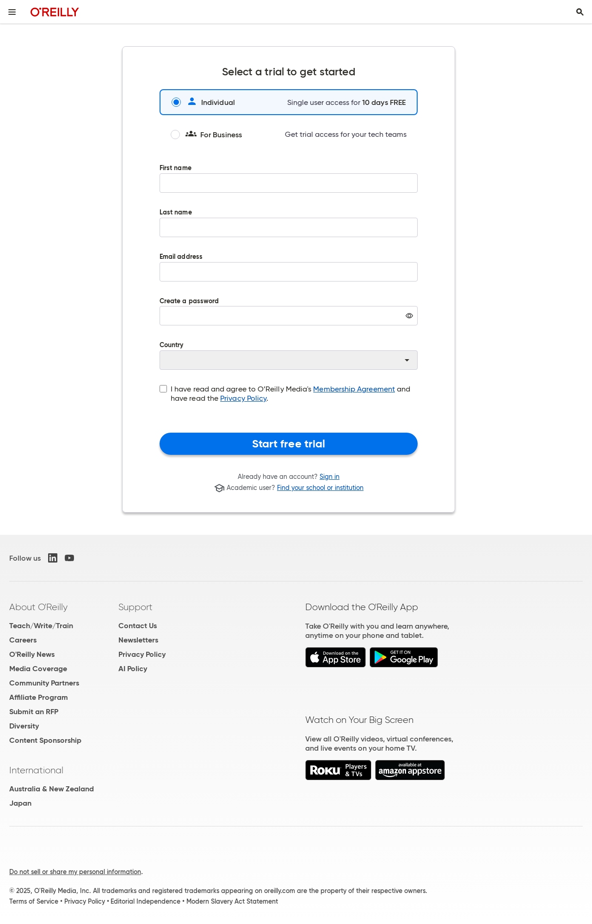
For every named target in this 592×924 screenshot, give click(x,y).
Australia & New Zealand (51, 789)
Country (289, 356)
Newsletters (138, 640)
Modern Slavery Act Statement (232, 901)
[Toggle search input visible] (580, 12)
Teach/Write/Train (41, 625)
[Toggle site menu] (12, 12)
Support (135, 606)
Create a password (289, 318)
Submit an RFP (33, 711)
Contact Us (137, 625)
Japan (20, 803)
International (36, 770)
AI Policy (132, 668)
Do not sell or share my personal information (75, 872)
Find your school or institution (320, 488)
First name (289, 185)
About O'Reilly (38, 606)
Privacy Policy (243, 398)
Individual (203, 102)
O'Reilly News (32, 654)
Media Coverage (38, 668)
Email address (289, 274)
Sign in (329, 476)
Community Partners (44, 683)
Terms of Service (33, 901)
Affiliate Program (38, 697)
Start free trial (289, 444)
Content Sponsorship (45, 740)
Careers (23, 640)
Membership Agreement (354, 389)
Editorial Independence (145, 901)
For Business (206, 134)
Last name (289, 229)
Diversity (24, 726)
